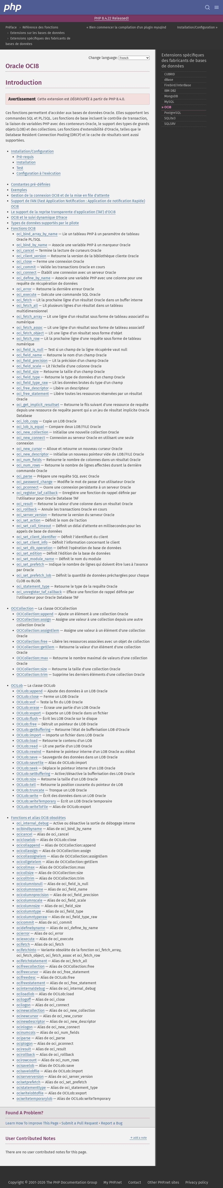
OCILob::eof (26, 702)
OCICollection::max (32, 658)
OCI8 (167, 107)
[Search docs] (207, 7)
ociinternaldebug (31, 988)
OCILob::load (27, 740)
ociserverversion (30, 1076)
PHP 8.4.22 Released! (111, 18)
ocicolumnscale (29, 900)
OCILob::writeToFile (32, 807)
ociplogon (25, 1043)
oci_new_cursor (29, 449)
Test (20, 168)
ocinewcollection (31, 1010)
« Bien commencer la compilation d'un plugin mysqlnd (126, 27)
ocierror (23, 933)
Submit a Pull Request (79, 1123)
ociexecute (26, 939)
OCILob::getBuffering (33, 729)
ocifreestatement (31, 983)
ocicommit (25, 922)
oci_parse (24, 476)
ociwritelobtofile (30, 1093)
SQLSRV (170, 124)
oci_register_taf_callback (37, 493)
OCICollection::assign (34, 619)
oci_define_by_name (33, 278)
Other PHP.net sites (163, 1182)
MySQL (169, 102)
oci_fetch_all (27, 305)
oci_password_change (35, 482)
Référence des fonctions (40, 27)
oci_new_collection (32, 432)
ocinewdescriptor (31, 1021)
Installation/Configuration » (197, 27)
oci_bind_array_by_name (37, 234)
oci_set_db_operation (34, 548)
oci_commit (26, 267)
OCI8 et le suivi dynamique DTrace (39, 217)
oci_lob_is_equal (30, 427)
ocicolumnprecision (33, 895)
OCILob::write (27, 796)
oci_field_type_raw (32, 382)
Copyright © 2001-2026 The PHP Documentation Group (52, 1182)
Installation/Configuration (32, 151)
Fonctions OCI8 (23, 228)
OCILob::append (30, 691)
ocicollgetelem (29, 862)
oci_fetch (24, 300)
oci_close (24, 261)
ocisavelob (25, 1065)
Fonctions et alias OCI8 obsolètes (38, 818)
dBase (168, 80)
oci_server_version (32, 515)
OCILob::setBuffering (33, 774)
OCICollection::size (32, 669)
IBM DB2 (170, 91)
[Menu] (216, 7)
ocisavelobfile (28, 1071)
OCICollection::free (32, 641)
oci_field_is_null (30, 349)
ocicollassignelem (31, 856)
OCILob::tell (26, 785)
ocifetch (23, 944)
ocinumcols (26, 1032)
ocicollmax (26, 867)
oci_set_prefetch (30, 564)
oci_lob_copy (27, 421)
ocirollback (26, 1054)
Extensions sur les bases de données (37, 33)
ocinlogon (25, 1027)
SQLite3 (170, 118)
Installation (26, 162)
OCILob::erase (28, 707)
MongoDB (171, 96)
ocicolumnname (30, 889)
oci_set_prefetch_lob (34, 575)
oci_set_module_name (35, 559)
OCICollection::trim (32, 674)
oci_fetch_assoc (30, 327)
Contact (134, 1182)
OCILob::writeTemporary (36, 801)
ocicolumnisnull (30, 884)
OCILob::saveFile (30, 762)
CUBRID (169, 74)
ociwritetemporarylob (34, 1098)
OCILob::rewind (29, 751)
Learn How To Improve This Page (32, 1123)
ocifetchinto (26, 950)
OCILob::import (29, 735)
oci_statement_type (33, 586)
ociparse (24, 1038)
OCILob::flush (27, 718)
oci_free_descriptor (33, 388)
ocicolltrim (25, 878)
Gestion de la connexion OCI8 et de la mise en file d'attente (60, 195)
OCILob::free (27, 724)
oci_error (24, 289)
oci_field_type (28, 377)
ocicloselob (26, 840)
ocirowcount (27, 1060)
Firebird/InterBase (177, 85)
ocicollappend (28, 845)
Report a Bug (111, 1123)
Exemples (19, 190)
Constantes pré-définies (30, 184)
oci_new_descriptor (33, 454)
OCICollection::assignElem (38, 630)
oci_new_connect (31, 438)
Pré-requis (25, 157)
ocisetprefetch (28, 1082)
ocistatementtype (31, 1087)
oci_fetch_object (30, 333)
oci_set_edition (29, 553)
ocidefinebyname (31, 928)
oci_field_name (29, 355)
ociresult (24, 1049)
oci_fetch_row (28, 338)
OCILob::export (29, 713)
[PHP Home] (13, 7)
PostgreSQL (172, 113)
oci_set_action (28, 520)
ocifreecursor (27, 972)
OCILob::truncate (30, 790)
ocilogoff (24, 999)
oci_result (25, 504)
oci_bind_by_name (32, 245)
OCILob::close (28, 696)
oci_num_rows (28, 465)
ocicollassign (27, 851)
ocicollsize (25, 873)
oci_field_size (28, 371)
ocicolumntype (29, 911)
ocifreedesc (26, 977)
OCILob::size (26, 779)
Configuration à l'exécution (39, 173)
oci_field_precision (32, 360)
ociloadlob (25, 994)
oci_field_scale (29, 366)
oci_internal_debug (32, 823)
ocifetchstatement (32, 961)
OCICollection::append (35, 614)
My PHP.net (112, 1182)
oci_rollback (27, 509)
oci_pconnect (28, 487)
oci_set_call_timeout (34, 526)
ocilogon (24, 1005)
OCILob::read (27, 746)
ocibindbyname (29, 829)
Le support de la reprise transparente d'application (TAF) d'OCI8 (63, 212)
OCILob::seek (27, 768)
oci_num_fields (29, 460)
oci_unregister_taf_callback (39, 592)
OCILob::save (27, 757)
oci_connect (26, 272)
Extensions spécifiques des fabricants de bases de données (184, 61)
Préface (11, 27)
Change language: (103, 58)
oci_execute (26, 294)
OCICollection (22, 608)
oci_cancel (25, 250)
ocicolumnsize (28, 906)
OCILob (17, 685)
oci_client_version (31, 256)
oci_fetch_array (29, 316)
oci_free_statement (33, 393)
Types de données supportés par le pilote (45, 223)
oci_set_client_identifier (36, 537)
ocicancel (24, 834)
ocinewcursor (27, 1016)
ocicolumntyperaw (32, 917)
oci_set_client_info (32, 542)
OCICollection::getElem (35, 647)
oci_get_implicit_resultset (38, 405)
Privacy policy (196, 1182)
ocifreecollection (31, 966)
